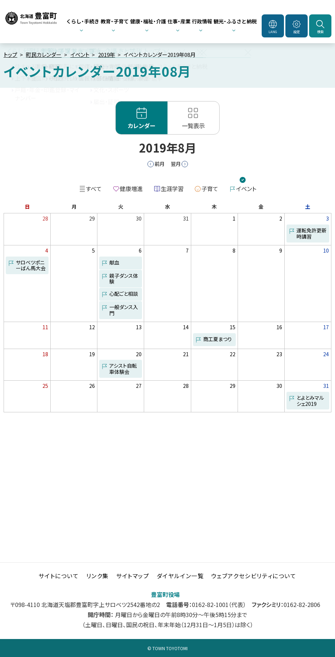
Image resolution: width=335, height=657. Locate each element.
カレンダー (141, 125)
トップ (10, 54)
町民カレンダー (43, 54)
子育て (209, 188)
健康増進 (131, 188)
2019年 (106, 54)
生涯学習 (172, 188)
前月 (160, 163)
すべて (94, 188)
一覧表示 (193, 125)
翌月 (176, 163)
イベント (80, 54)
